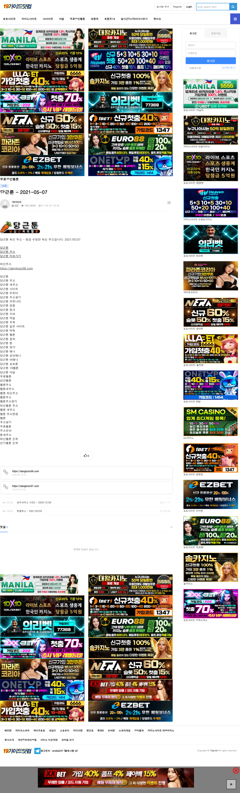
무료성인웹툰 (77, 19)
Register (177, 6)
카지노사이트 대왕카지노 (161, 730)
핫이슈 (157, 19)
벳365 (100, 730)
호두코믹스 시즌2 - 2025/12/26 (34, 502)
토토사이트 (9, 19)
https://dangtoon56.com (16, 268)
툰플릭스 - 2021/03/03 (29, 510)
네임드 (52, 730)
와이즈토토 (39, 730)
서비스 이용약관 (49, 739)
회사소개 (9, 739)
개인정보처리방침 (27, 739)
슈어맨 (111, 730)
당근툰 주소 (7, 252)
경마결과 (139, 730)
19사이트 (48, 19)
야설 (61, 19)
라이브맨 (78, 730)
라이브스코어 (22, 730)
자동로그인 (193, 68)
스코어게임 (124, 730)
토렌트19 (109, 19)
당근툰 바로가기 (10, 256)
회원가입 (215, 33)
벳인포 (89, 730)
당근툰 (4, 247)
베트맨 (8, 730)
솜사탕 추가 (162, 6)
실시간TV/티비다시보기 (134, 19)
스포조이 (64, 730)
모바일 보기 (67, 739)
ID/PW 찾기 (228, 67)
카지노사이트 (29, 19)
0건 (15, 205)
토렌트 (95, 19)
